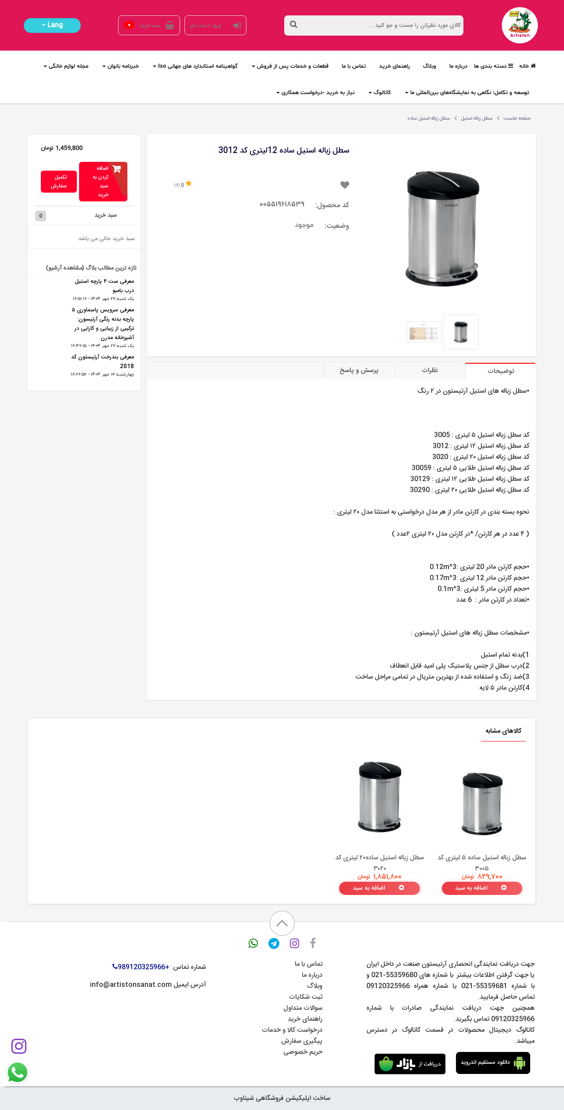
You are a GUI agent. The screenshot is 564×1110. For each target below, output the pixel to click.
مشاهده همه (77, 386)
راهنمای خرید (305, 1019)
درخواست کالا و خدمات (292, 1030)
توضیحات (501, 371)
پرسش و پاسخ (359, 370)
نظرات (430, 370)
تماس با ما (308, 964)
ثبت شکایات (305, 997)
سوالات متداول (302, 1008)
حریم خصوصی (302, 1052)
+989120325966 (141, 967)
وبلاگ (314, 986)
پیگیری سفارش (301, 1041)
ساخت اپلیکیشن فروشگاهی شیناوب (282, 1098)
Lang (52, 25)
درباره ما (312, 975)
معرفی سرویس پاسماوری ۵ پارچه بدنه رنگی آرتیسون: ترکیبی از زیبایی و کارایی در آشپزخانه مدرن (103, 324)
